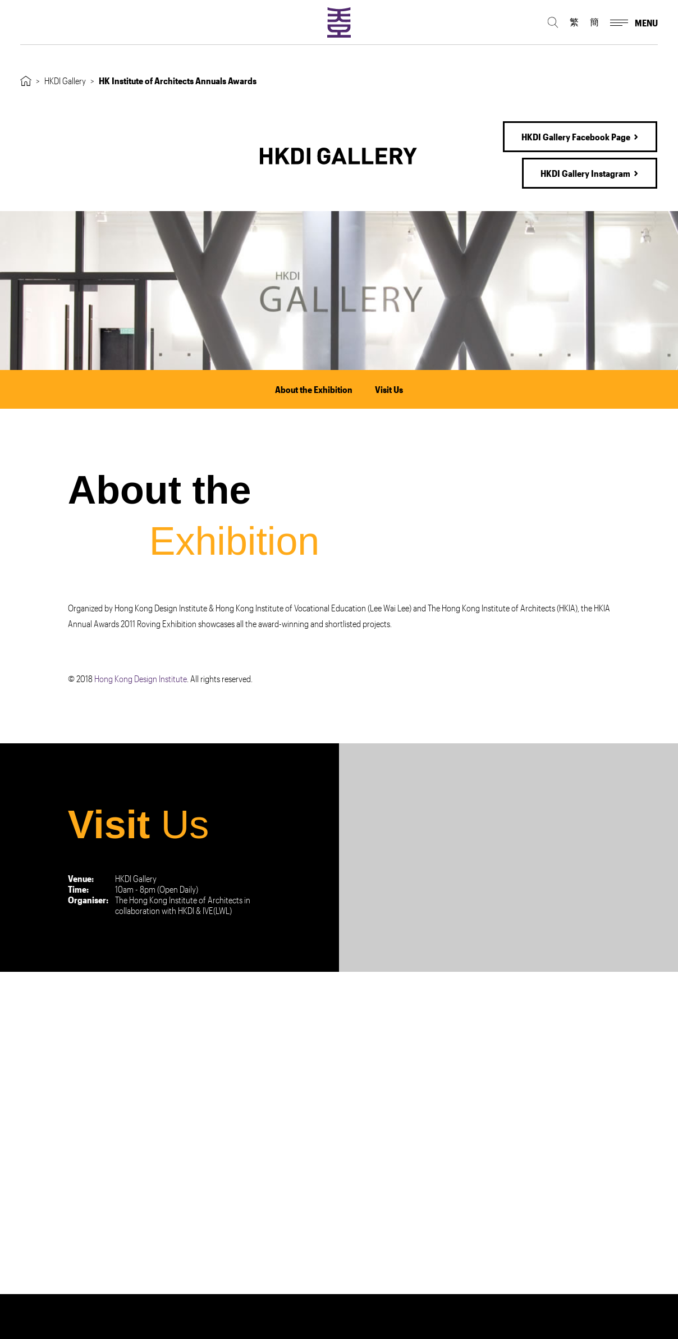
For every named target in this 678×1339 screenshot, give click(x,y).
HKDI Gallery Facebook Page (575, 136)
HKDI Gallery (65, 80)
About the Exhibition (313, 389)
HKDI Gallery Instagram (585, 173)
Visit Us (389, 389)
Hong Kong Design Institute (140, 678)
